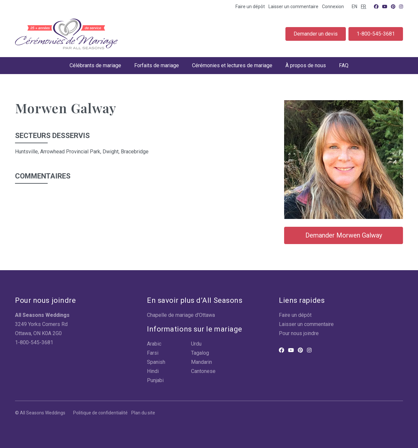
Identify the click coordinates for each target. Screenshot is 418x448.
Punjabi (155, 380)
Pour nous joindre (299, 333)
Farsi (152, 353)
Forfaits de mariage (156, 65)
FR (363, 6)
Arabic (154, 344)
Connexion (333, 6)
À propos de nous (305, 65)
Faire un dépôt (250, 6)
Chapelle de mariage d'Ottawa (181, 315)
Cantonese (203, 371)
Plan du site (143, 412)
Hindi (153, 371)
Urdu (196, 344)
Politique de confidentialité (100, 412)
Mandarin (201, 362)
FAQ (343, 65)
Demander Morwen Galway (343, 235)
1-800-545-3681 (376, 34)
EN (354, 6)
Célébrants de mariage (95, 65)
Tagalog (200, 353)
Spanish (156, 362)
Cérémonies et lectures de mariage (232, 65)
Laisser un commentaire (293, 6)
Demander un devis (316, 34)
